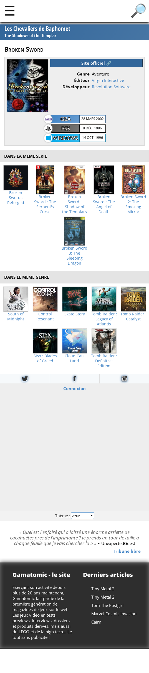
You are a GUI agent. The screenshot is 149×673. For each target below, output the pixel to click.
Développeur (76, 86)
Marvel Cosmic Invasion (114, 613)
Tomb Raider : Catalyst (133, 317)
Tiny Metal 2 (103, 588)
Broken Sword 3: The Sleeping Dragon (74, 256)
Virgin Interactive (108, 80)
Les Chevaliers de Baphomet (37, 32)
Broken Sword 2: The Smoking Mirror (133, 204)
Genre (83, 74)
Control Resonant (45, 317)
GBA (65, 118)
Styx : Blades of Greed (45, 358)
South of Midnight (15, 317)
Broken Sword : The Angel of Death (104, 204)
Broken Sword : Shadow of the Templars (74, 204)
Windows (65, 137)
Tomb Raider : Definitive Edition (104, 360)
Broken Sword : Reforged (15, 197)
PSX (65, 128)
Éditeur (82, 80)
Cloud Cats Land (75, 358)
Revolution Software (111, 86)
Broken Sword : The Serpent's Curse (45, 204)
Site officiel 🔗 (96, 63)
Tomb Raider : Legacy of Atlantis (104, 319)
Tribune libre (127, 551)
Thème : (74, 515)
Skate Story (74, 314)
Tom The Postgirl (107, 605)
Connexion (74, 388)
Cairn (96, 622)
